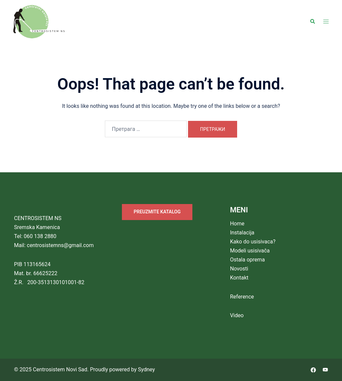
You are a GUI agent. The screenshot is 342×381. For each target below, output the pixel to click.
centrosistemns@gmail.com (60, 245)
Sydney (146, 369)
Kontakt (239, 277)
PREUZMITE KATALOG (157, 211)
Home (237, 223)
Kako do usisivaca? (253, 241)
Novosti (239, 268)
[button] (312, 21)
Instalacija (242, 232)
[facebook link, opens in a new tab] (313, 369)
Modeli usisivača (250, 250)
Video (237, 315)
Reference (242, 297)
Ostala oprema (247, 259)
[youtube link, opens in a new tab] (325, 369)
